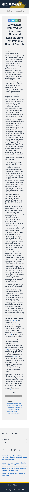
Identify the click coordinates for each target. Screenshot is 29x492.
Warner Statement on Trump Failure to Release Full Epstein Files (14, 464)
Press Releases (6, 443)
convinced (15, 357)
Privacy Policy (17, 485)
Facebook (9, 20)
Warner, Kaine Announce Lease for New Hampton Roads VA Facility (14, 469)
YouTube (19, 489)
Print (19, 20)
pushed (7, 349)
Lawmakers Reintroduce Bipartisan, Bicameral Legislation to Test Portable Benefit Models (14, 34)
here (11, 390)
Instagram (10, 489)
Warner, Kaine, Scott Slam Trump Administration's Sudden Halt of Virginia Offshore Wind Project (14, 457)
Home (9, 485)
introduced (13, 320)
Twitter (13, 20)
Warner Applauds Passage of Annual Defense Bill (13, 474)
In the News (5, 439)
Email (16, 20)
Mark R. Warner (14, 4)
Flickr (23, 489)
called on (9, 334)
